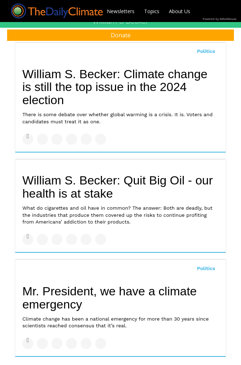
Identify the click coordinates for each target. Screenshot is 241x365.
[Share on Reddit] (100, 139)
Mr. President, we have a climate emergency (109, 297)
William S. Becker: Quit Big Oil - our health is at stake (117, 186)
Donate (121, 35)
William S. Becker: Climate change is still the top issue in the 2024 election (115, 87)
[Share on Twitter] (42, 139)
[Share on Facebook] (27, 139)
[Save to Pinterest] (86, 139)
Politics (206, 51)
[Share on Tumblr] (71, 139)
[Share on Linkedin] (56, 139)
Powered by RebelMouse (219, 19)
